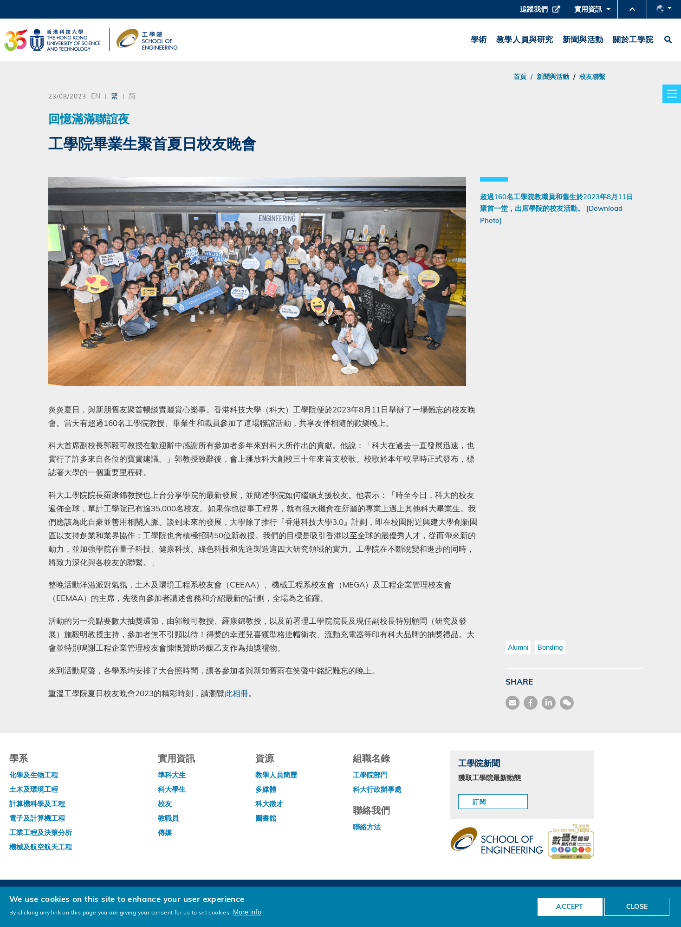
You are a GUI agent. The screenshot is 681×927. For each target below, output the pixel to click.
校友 (165, 803)
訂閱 (479, 801)
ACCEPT (569, 906)
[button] (632, 9)
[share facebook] (531, 703)
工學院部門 (370, 774)
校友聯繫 (592, 76)
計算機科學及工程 (37, 803)
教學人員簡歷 (276, 774)
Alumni (518, 647)
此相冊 (236, 693)
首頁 (519, 76)
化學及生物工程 (33, 774)
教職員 (168, 818)
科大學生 (172, 789)
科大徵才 (269, 803)
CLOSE (637, 906)
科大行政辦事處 (377, 789)
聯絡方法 (367, 827)
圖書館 (265, 818)
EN (95, 95)
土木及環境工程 (33, 789)
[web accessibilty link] (571, 842)
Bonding (550, 647)
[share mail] (512, 703)
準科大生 (172, 774)
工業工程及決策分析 (40, 832)
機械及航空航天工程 (40, 846)
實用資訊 (592, 12)
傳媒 (165, 832)
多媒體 (265, 789)
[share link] (549, 703)
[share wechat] (567, 703)
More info (247, 911)
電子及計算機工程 (37, 818)
